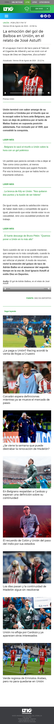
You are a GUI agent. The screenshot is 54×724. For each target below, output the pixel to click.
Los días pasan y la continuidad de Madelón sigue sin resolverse (24, 588)
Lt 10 (8, 9)
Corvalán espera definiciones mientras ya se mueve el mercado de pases (26, 400)
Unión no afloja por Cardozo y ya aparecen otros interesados (23, 634)
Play (5, 93)
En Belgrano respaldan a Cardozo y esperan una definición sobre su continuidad (25, 495)
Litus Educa (44, 2)
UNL (7, 2)
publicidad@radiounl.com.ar (27, 720)
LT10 (27, 2)
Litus (34, 2)
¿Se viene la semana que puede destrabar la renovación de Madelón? (26, 447)
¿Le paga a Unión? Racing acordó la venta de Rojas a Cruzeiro (25, 352)
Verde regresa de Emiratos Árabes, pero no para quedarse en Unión (25, 680)
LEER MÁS (8, 139)
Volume (48, 92)
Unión (6, 23)
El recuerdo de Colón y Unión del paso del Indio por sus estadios (27, 542)
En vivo (39, 9)
